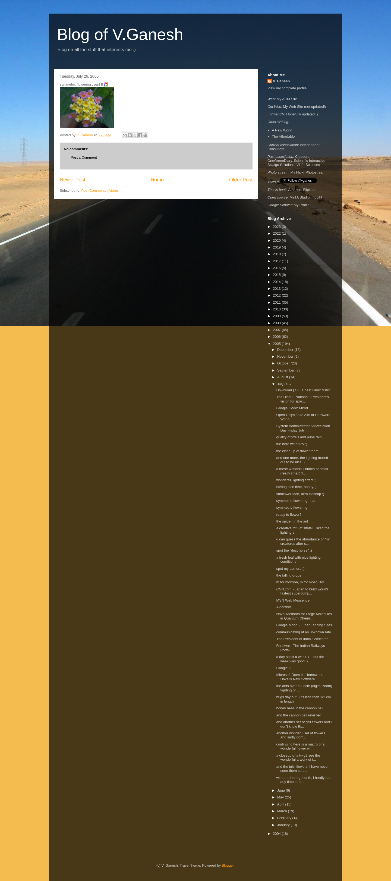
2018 (277, 254)
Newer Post (72, 180)
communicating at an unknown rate (303, 632)
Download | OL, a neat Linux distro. (303, 390)
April (281, 804)
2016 (277, 268)
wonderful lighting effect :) (296, 480)
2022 (277, 233)
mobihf (316, 197)
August (283, 377)
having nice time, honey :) (296, 487)
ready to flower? (289, 514)
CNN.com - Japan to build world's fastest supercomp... (302, 591)
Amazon (294, 190)
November (286, 356)
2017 (277, 261)
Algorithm (283, 607)
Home (157, 180)
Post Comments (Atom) (99, 190)
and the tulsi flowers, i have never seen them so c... (302, 768)
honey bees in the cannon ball (300, 708)
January (284, 825)
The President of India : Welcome (302, 639)
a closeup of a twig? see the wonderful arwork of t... (298, 757)
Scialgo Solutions (281, 165)
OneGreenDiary (279, 161)
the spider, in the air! (292, 521)
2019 (277, 247)
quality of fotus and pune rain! (299, 437)
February (284, 818)
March (282, 811)
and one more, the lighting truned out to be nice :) (302, 460)
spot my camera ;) (290, 569)
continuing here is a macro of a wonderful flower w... (300, 746)
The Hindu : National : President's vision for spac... (302, 399)
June (281, 790)
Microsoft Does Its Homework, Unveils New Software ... (299, 677)
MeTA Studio (300, 197)
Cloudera (302, 157)
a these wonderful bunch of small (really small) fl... (302, 471)
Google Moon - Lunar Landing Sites (304, 625)
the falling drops (289, 575)
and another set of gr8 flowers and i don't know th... (304, 724)
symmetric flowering (292, 507)
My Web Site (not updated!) (304, 107)
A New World (282, 130)
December (286, 350)
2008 (277, 323)
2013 (277, 289)
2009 (277, 316)
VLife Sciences (308, 165)
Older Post (241, 180)
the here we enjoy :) (292, 444)
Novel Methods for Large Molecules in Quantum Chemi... (304, 616)
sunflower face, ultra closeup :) (300, 494)
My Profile (302, 205)
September (286, 370)
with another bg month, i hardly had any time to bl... (303, 780)
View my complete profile (287, 88)
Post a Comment (84, 157)
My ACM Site (287, 99)
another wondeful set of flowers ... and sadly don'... (302, 735)
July (281, 384)
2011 (277, 302)
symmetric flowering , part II (298, 501)
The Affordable (283, 136)
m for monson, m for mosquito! (301, 582)
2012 (277, 295)
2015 (277, 275)
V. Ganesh (281, 81)
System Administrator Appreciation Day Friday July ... (303, 428)
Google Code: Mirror (292, 408)
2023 (277, 227)
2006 (277, 337)
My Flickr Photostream (308, 172)
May (281, 797)
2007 (277, 330)
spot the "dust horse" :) (294, 550)
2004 (277, 834)
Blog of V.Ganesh (120, 34)
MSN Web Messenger (293, 600)
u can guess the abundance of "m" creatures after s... (303, 541)
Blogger (228, 865)
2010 (277, 309)
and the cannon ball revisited (299, 715)
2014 (277, 282)
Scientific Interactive (309, 161)
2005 (277, 344)
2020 (277, 240)
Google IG (284, 668)
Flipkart (309, 190)
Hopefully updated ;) (302, 114)
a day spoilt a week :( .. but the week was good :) (300, 659)
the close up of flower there (298, 451)
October (284, 363)
